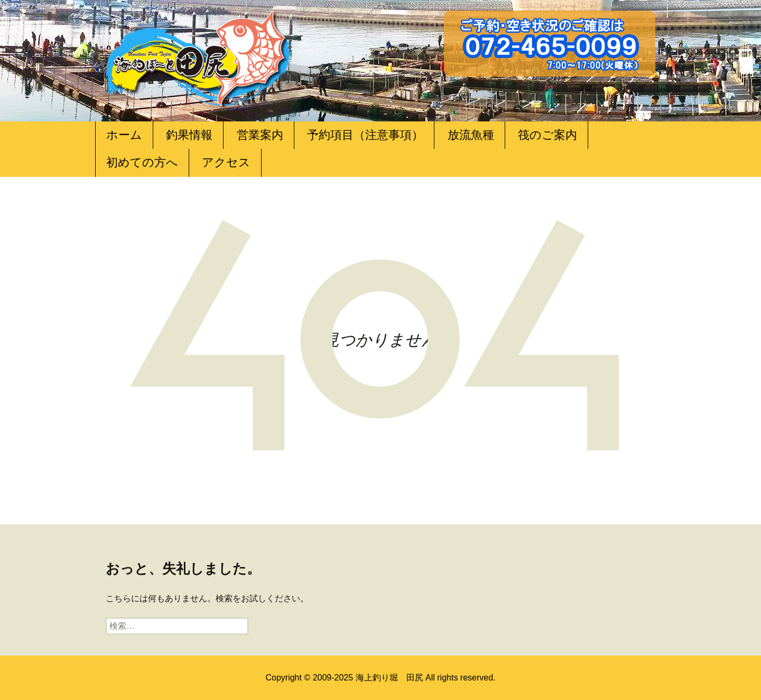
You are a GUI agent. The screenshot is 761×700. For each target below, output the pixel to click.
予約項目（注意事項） (365, 134)
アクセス (226, 162)
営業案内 (260, 134)
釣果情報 (189, 134)
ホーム (124, 134)
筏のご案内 (547, 134)
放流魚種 (471, 134)
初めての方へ (142, 162)
